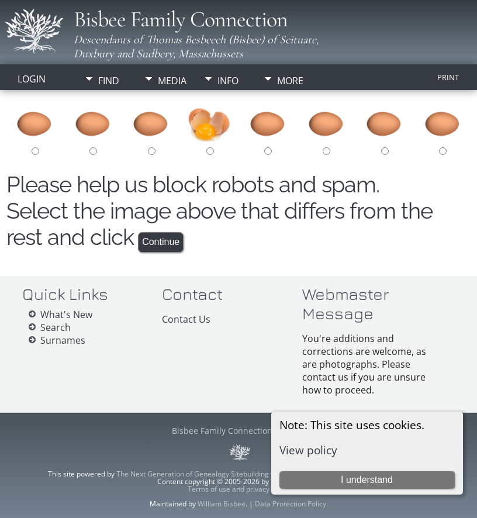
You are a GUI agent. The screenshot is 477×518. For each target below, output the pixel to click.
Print (448, 77)
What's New (66, 314)
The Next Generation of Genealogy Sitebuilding (192, 474)
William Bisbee (222, 504)
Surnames (62, 340)
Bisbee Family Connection (181, 19)
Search (55, 327)
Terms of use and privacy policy (239, 489)
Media (172, 80)
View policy (308, 450)
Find (108, 80)
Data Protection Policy (290, 504)
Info (227, 80)
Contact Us (186, 319)
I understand (367, 480)
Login (32, 78)
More (290, 80)
